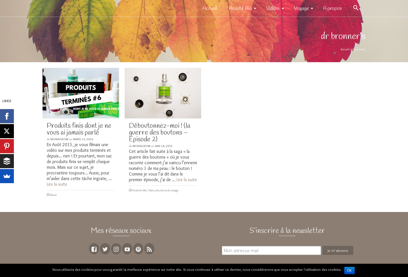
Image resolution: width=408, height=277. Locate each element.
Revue (53, 195)
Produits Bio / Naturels (145, 190)
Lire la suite (57, 184)
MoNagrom (59, 139)
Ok (349, 270)
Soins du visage (169, 190)
